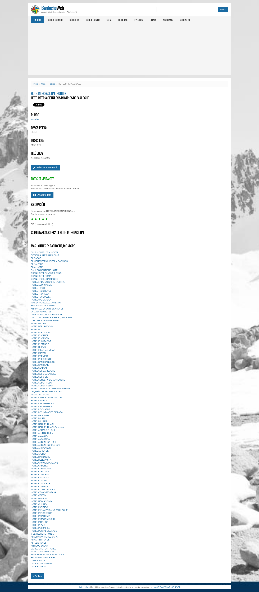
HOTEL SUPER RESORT (43, 383)
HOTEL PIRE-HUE (39, 522)
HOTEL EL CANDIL (40, 335)
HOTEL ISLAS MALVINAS (43, 350)
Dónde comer (93, 20)
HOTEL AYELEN (38, 454)
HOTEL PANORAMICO (41, 513)
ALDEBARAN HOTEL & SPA (44, 537)
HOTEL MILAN (38, 418)
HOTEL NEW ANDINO (41, 501)
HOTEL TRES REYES (41, 291)
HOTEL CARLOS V (40, 471)
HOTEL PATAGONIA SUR (43, 519)
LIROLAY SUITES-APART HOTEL (46, 314)
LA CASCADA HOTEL (41, 312)
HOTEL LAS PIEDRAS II (42, 403)
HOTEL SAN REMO (40, 365)
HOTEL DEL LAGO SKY (42, 326)
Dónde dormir (55, 20)
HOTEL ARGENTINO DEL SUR (45, 445)
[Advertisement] (129, 49)
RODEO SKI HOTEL (40, 395)
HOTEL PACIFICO (39, 507)
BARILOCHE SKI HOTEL (42, 552)
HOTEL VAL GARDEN (41, 300)
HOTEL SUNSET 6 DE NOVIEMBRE (48, 380)
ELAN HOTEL (37, 267)
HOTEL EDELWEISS (40, 332)
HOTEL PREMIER (39, 356)
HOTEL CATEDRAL (40, 474)
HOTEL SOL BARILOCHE (43, 371)
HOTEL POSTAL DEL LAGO (44, 531)
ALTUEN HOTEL (39, 543)
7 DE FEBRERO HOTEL (42, 534)
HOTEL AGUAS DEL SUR (43, 430)
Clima (153, 20)
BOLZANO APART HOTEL (43, 557)
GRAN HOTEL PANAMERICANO (46, 273)
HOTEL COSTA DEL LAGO (43, 489)
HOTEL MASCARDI (40, 415)
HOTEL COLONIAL (40, 480)
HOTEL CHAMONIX (40, 478)
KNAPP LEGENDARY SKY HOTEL (47, 309)
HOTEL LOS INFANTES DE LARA (47, 412)
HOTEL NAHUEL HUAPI (42, 424)
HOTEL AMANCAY (39, 436)
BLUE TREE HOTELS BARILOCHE (47, 554)
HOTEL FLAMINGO (40, 344)
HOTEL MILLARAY (39, 421)
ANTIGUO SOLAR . (40, 546)
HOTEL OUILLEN (39, 504)
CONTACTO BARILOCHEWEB (167, 587)
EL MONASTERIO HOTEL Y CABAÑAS (49, 261)
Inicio (37, 20)
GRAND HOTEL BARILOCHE (44, 279)
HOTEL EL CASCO (40, 338)
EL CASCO (36, 258)
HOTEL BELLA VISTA (41, 460)
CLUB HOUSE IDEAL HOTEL (44, 252)
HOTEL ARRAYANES (41, 448)
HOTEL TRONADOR (40, 294)
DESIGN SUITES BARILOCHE (45, 255)
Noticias (123, 20)
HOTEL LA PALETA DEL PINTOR (46, 397)
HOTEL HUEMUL (39, 347)
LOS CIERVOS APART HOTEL (45, 320)
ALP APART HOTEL (40, 540)
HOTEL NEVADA (39, 498)
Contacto (185, 20)
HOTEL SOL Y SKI (39, 377)
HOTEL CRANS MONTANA (43, 492)
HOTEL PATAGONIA (40, 516)
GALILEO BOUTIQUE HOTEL (45, 270)
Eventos (138, 20)
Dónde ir (74, 20)
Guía (109, 20)
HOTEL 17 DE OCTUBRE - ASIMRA (48, 282)
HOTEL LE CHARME (41, 409)
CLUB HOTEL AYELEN (41, 563)
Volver (37, 576)
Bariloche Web (84, 587)
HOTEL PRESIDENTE (41, 359)
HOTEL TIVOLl (38, 288)
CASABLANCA (38, 560)
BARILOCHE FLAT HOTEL (43, 549)
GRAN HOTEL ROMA (41, 276)
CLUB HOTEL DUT (40, 566)
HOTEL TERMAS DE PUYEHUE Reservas (50, 388)
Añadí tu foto (42, 194)
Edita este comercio (45, 167)
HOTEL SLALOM (39, 368)
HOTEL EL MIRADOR (41, 341)
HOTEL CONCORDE (41, 483)
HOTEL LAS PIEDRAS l (42, 406)
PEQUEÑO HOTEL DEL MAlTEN (46, 391)
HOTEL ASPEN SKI (40, 451)
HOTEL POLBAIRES (40, 528)
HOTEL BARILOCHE (40, 457)
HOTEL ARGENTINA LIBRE (44, 442)
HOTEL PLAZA (38, 525)
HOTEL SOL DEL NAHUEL (43, 374)
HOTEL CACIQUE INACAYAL (44, 463)
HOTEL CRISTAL (39, 495)
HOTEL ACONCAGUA (41, 285)
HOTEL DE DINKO (39, 323)
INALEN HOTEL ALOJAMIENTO (46, 303)
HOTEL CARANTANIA (41, 469)
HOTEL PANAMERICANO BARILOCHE (49, 510)
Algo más (168, 20)
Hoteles (52, 84)
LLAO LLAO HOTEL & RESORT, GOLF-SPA (51, 317)
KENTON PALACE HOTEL (43, 305)
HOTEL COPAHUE (39, 486)
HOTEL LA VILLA (39, 400)
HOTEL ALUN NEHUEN (42, 433)
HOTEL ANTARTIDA (40, 439)
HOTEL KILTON (38, 353)
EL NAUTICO (37, 264)
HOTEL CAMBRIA (39, 466)
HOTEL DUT (37, 329)
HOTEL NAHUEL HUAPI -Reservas (47, 427)
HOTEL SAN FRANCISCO (43, 362)
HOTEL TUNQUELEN (41, 297)
